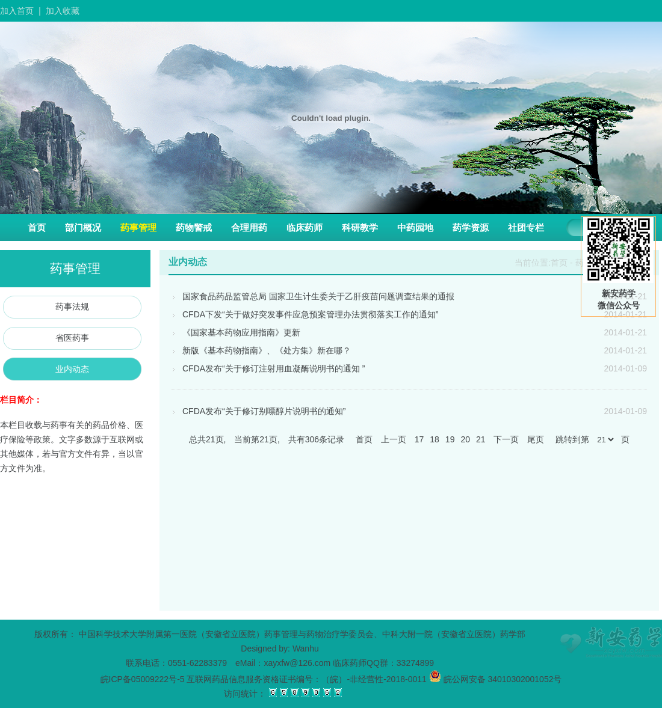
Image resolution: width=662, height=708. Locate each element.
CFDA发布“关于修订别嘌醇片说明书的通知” (258, 411)
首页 (37, 227)
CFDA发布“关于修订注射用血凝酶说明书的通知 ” (268, 368)
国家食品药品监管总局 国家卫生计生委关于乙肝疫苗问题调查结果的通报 (313, 296)
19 (450, 439)
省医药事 (72, 338)
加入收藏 (62, 11)
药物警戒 (194, 227)
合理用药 (249, 227)
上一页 (393, 439)
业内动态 (72, 369)
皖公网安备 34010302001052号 (495, 679)
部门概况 (83, 227)
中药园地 (415, 227)
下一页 (506, 439)
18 (434, 439)
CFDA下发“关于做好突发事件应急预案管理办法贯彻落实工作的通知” (305, 314)
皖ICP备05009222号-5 (143, 679)
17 (419, 439)
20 (465, 439)
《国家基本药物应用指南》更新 (236, 332)
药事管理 (138, 227)
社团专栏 (526, 227)
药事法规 (72, 306)
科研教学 (360, 227)
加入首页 (17, 11)
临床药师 (304, 227)
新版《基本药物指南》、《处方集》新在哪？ (261, 350)
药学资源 (471, 227)
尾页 (535, 439)
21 (481, 439)
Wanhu (305, 648)
